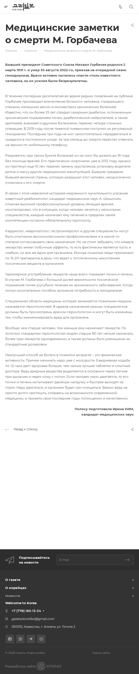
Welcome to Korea (21, 603)
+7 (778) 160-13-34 (26, 611)
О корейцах (15, 588)
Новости (12, 596)
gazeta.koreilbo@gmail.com (33, 619)
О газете (12, 580)
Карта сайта (101, 652)
